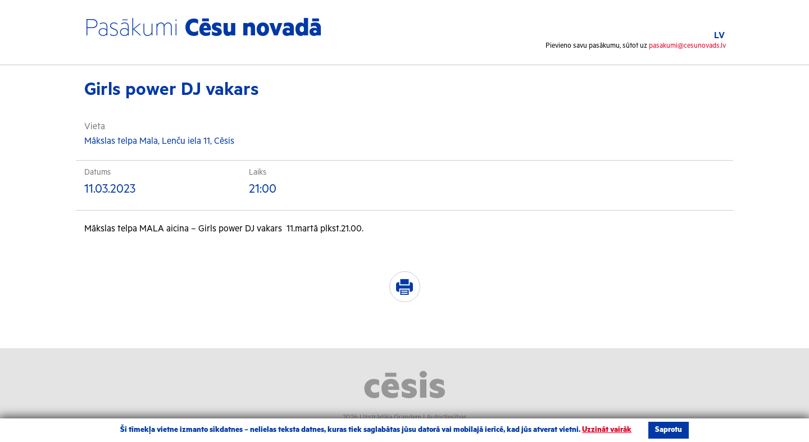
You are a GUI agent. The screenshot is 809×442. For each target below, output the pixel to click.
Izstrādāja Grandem (392, 417)
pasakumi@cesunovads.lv (687, 46)
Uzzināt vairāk (606, 430)
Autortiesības (446, 417)
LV (719, 35)
